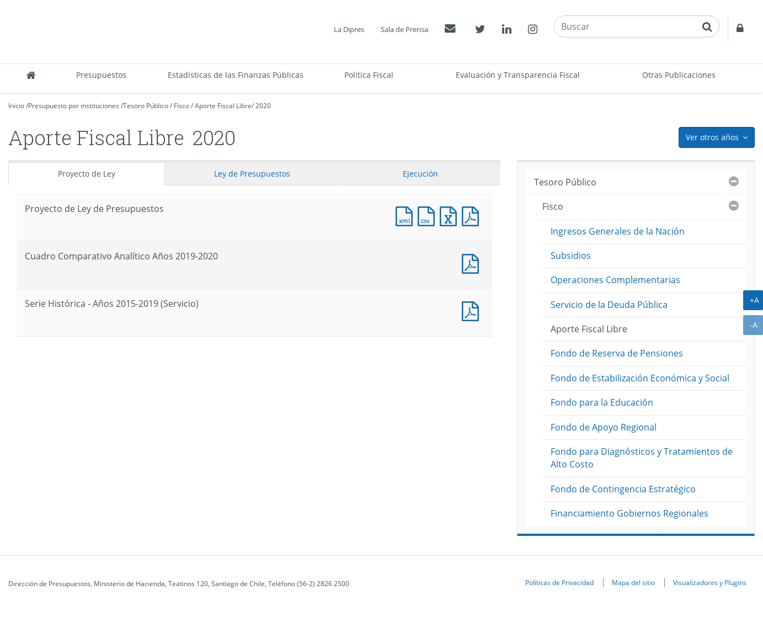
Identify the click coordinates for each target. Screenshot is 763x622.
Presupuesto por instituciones (73, 105)
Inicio (16, 105)
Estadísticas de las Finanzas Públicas (235, 75)
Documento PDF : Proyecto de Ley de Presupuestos (473, 215)
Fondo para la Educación (602, 402)
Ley (252, 173)
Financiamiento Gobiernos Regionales (629, 513)
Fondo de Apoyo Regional (604, 427)
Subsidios (571, 255)
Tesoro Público (145, 105)
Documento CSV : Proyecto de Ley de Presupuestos (429, 215)
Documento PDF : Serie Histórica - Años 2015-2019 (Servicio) (473, 309)
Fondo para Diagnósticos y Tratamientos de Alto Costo (642, 457)
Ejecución (420, 173)
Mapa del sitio (633, 582)
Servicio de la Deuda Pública (609, 305)
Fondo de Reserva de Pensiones (617, 353)
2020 (263, 105)
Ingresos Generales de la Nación (618, 231)
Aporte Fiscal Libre (223, 105)
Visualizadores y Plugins (709, 582)
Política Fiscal (368, 75)
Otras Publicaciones (679, 75)
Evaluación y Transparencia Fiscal (518, 75)
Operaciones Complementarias (615, 280)
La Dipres (349, 29)
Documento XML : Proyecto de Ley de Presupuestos (407, 215)
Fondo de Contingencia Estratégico (623, 489)
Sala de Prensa (404, 29)
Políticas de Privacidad (559, 582)
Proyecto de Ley (86, 173)
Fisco (181, 105)
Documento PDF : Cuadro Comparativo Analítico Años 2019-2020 (473, 262)
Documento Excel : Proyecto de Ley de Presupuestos (451, 215)
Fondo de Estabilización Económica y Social (640, 378)
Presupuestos (101, 75)
